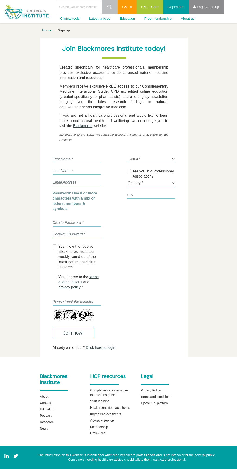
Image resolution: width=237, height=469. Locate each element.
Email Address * (66, 182)
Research (47, 422)
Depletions (176, 7)
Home (47, 30)
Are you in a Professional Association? (153, 173)
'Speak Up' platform (155, 403)
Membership (99, 427)
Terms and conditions (156, 397)
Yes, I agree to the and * (78, 282)
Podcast (46, 415)
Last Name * (63, 171)
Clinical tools (70, 18)
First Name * (63, 159)
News (44, 428)
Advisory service (102, 420)
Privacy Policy (151, 390)
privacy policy (69, 287)
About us (187, 18)
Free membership (158, 18)
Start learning (99, 401)
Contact (45, 403)
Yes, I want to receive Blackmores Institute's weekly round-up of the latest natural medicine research (77, 256)
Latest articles (99, 18)
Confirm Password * (69, 234)
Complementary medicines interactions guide (109, 392)
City (130, 195)
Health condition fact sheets (110, 408)
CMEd (127, 7)
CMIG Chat (150, 7)
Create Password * (68, 223)
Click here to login (100, 348)
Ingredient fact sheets (105, 414)
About (44, 396)
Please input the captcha (73, 302)
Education (127, 18)
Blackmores (83, 126)
